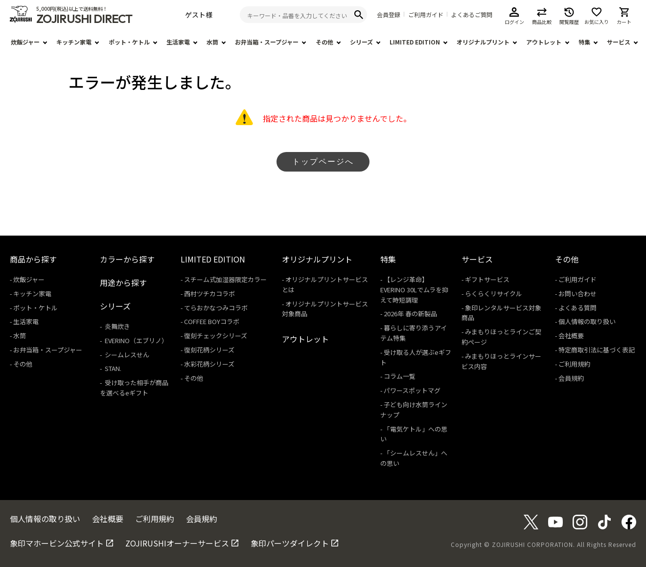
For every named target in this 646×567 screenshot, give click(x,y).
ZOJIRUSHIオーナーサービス (177, 543)
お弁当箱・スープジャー (267, 42)
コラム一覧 (399, 376)
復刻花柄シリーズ (209, 349)
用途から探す (123, 282)
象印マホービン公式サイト (57, 543)
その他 (324, 42)
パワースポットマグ (412, 390)
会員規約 (571, 378)
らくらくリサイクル (493, 293)
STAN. (112, 368)
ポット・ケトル (129, 42)
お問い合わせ (577, 293)
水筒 (212, 42)
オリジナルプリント (483, 42)
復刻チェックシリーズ (215, 335)
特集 (584, 42)
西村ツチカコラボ (209, 293)
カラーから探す (127, 259)
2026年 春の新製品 (410, 313)
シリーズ (361, 42)
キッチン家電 (74, 42)
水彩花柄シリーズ (209, 364)
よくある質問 (577, 307)
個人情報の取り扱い (587, 321)
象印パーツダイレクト (290, 543)
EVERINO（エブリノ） (135, 340)
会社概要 (571, 335)
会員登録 (388, 15)
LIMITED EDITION (415, 42)
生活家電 (178, 42)
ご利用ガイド (425, 15)
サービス (618, 42)
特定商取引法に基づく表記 (596, 349)
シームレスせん (126, 354)
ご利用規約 (574, 364)
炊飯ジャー (25, 42)
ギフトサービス (487, 279)
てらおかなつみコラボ (216, 307)
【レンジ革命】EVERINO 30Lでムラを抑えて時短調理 (414, 290)
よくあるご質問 (471, 15)
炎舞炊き (116, 326)
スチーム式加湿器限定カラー (225, 279)
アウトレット (543, 42)
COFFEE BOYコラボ (211, 321)
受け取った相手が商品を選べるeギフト (134, 387)
